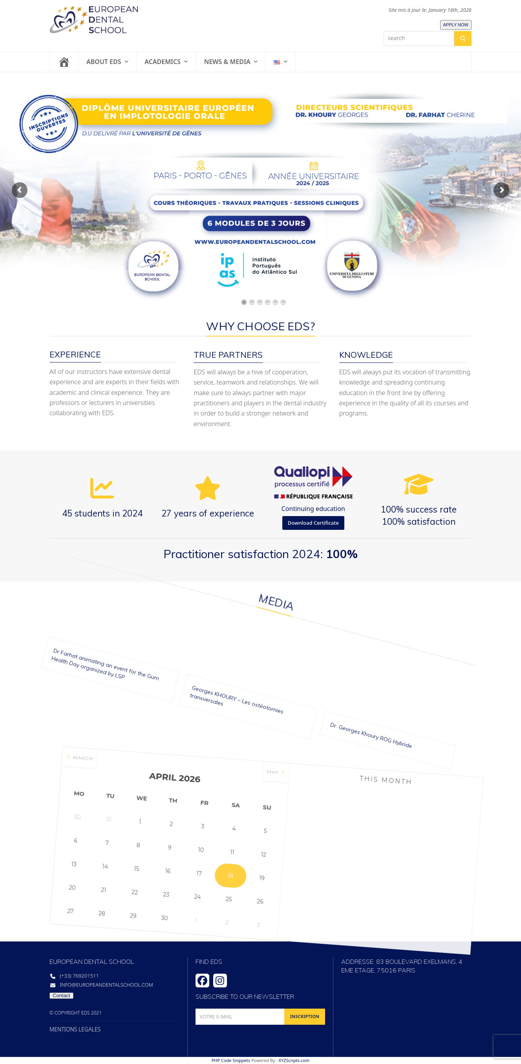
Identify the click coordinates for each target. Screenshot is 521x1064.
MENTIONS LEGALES (75, 1029)
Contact (61, 995)
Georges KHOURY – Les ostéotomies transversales (213, 662)
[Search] (463, 38)
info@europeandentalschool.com (106, 984)
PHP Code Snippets (231, 1060)
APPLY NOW (455, 24)
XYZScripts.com (293, 1060)
